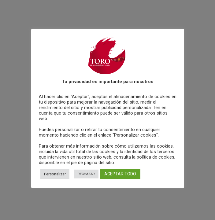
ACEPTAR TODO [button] (120, 173)
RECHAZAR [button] (86, 174)
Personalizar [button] (55, 174)
